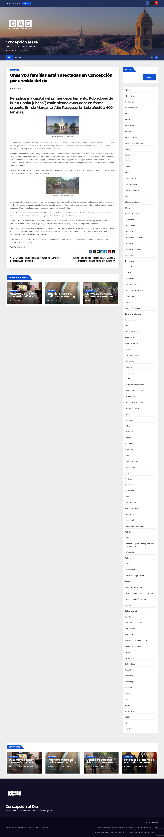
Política (128, 538)
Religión (128, 581)
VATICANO (129, 711)
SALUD (128, 605)
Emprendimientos (133, 314)
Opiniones (129, 491)
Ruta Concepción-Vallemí (136, 599)
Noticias (128, 479)
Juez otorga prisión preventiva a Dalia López (22, 296)
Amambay (129, 125)
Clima (127, 208)
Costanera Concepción (135, 237)
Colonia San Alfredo (134, 214)
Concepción (14, 70)
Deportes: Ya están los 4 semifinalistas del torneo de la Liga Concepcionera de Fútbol (128, 827)
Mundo (128, 455)
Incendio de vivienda (134, 390)
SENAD (128, 652)
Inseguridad (130, 396)
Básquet (128, 161)
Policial (128, 532)
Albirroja (129, 119)
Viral (127, 723)
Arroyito (128, 131)
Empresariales (131, 320)
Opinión (128, 485)
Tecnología (129, 676)
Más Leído (129, 444)
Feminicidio (130, 349)
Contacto (155, 822)
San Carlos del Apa (133, 623)
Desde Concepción (133, 267)
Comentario (130, 220)
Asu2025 (129, 149)
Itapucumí (129, 420)
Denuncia (129, 243)
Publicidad (129, 564)
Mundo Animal (131, 461)
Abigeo (128, 90)
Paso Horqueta (131, 508)
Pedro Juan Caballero (134, 526)
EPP (126, 326)
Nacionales (130, 467)
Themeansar (45, 827)
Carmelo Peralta (132, 190)
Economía (129, 296)
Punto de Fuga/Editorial (135, 576)
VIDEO (128, 717)
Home (148, 822)
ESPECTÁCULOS (132, 332)
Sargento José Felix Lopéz (136, 640)
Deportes (129, 255)
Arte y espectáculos (134, 143)
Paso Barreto (130, 502)
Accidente (129, 102)
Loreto (128, 438)
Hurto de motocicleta (134, 385)
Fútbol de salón (132, 355)
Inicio (18, 57)
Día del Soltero (131, 284)
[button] (152, 57)
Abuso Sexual (131, 96)
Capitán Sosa (131, 184)
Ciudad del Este (132, 202)
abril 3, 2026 (17, 766)
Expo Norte (130, 337)
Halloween (129, 361)
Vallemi (128, 705)
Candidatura (130, 178)
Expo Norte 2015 (132, 343)
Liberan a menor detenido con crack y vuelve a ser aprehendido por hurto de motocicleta (126, 832)
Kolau (127, 426)
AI (126, 114)
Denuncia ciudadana (134, 249)
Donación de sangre (134, 290)
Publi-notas (130, 558)
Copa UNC (129, 231)
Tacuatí (128, 670)
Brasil (127, 173)
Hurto (127, 379)
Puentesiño (130, 570)
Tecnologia (129, 682)
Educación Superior (133, 308)
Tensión (128, 687)
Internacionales (132, 408)
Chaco (128, 196)
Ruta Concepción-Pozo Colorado (139, 593)
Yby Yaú (128, 729)
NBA (127, 473)
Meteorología (131, 449)
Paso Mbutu (130, 514)
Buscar (128, 69)
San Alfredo (130, 617)
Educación (129, 302)
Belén (127, 167)
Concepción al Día (22, 42)
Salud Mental (131, 611)
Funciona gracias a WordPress (16, 827)
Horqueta (129, 373)
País (127, 497)
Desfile (128, 273)
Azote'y (128, 155)
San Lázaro (130, 629)
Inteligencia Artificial (134, 402)
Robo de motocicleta (134, 587)
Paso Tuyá (129, 520)
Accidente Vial (131, 108)
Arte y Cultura (131, 137)
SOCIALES (129, 658)
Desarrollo (129, 261)
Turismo (128, 693)
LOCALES (129, 432)
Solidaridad (130, 664)
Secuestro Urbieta (133, 646)
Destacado (129, 279)
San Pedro (129, 634)
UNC (127, 699)
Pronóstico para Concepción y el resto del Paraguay (139, 545)
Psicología (129, 552)
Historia (128, 367)
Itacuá (128, 414)
